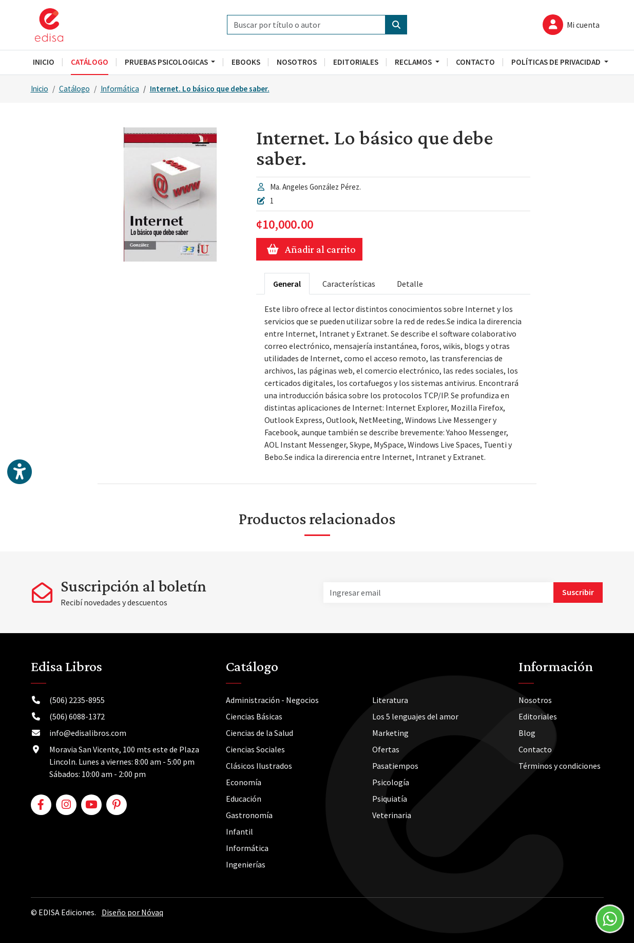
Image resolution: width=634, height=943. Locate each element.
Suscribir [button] (578, 592)
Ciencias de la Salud (259, 733)
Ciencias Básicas (254, 716)
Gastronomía (249, 815)
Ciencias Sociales (255, 749)
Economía (243, 782)
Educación (243, 798)
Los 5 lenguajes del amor (415, 716)
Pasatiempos (395, 766)
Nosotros (535, 700)
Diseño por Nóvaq (132, 912)
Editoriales (537, 716)
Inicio (39, 89)
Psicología (390, 782)
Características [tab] (348, 284)
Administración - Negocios (272, 700)
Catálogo (74, 89)
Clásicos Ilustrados (259, 766)
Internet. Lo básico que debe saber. (210, 89)
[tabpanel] (393, 383)
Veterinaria (391, 815)
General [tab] (287, 284)
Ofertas (385, 749)
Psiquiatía (389, 798)
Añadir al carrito (309, 249)
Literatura (390, 700)
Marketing (390, 733)
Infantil (239, 831)
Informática (120, 89)
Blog (526, 733)
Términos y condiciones (559, 766)
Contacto (535, 749)
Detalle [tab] (410, 284)
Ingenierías (245, 864)
